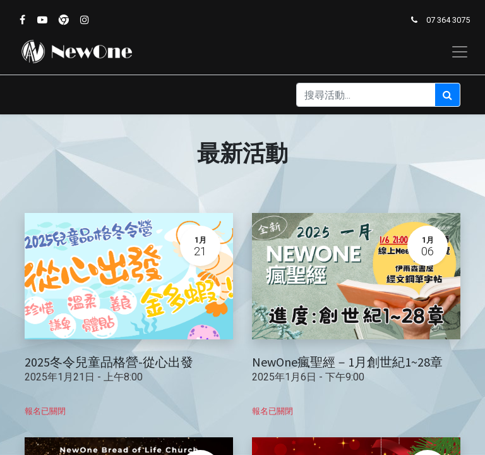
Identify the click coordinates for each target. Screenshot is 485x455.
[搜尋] (447, 95)
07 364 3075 (448, 20)
